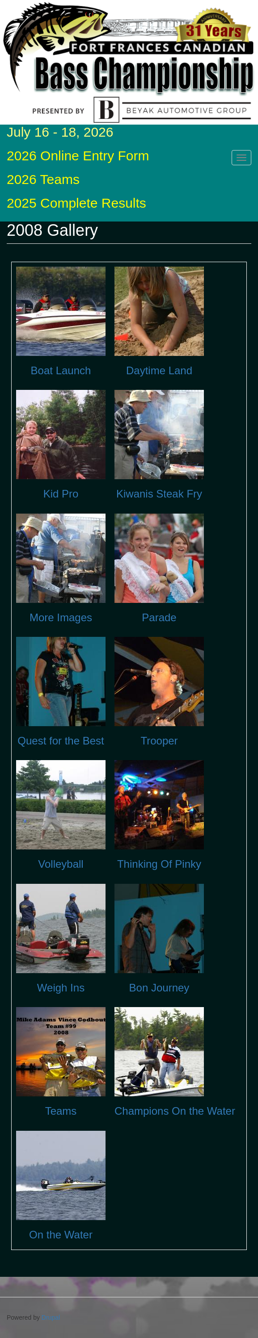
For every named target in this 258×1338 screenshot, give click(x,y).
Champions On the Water (174, 1111)
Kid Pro (61, 494)
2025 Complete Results (76, 203)
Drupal (51, 1317)
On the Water (61, 1235)
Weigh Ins (61, 988)
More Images (61, 617)
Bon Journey (159, 988)
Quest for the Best (60, 741)
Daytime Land (159, 370)
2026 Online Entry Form (78, 155)
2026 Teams (43, 179)
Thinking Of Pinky (159, 864)
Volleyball (60, 864)
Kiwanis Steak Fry (159, 494)
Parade (159, 617)
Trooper (159, 741)
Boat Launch (61, 370)
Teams (61, 1111)
